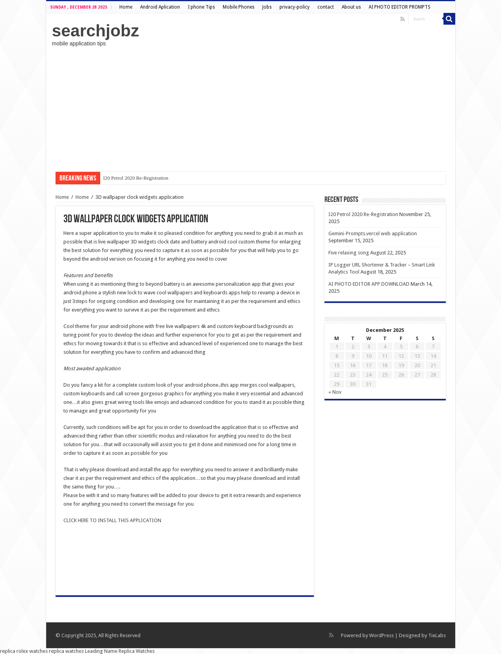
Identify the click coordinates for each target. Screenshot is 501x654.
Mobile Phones (238, 7)
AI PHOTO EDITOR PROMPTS (400, 7)
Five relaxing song (348, 253)
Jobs (267, 7)
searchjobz (95, 30)
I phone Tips (201, 7)
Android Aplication (160, 7)
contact (325, 7)
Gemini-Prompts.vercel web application (372, 233)
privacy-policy (294, 7)
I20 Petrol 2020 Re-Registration (135, 178)
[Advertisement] (250, 109)
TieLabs (437, 635)
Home (125, 7)
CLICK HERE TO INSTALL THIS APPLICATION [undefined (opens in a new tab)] (112, 520)
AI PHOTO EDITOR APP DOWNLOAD (368, 284)
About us (351, 7)
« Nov (334, 392)
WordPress (381, 635)
